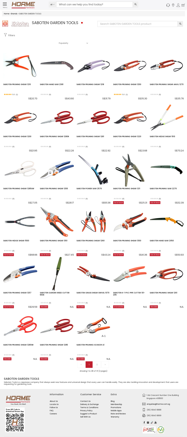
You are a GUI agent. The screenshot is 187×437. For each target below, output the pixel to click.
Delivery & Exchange (89, 396)
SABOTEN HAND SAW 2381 (51, 76)
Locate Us (54, 396)
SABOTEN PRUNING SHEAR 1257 (17, 285)
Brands (14, 13)
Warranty (115, 409)
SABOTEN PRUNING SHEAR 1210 (17, 76)
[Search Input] (94, 4)
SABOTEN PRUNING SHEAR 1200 (17, 128)
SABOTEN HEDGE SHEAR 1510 (162, 128)
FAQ (51, 403)
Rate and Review (118, 406)
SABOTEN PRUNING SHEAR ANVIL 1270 (166, 76)
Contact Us (85, 393)
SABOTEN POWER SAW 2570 (89, 181)
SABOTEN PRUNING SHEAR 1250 (127, 76)
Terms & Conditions (89, 399)
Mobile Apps (116, 403)
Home (6, 13)
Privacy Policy (86, 403)
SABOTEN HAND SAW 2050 (162, 233)
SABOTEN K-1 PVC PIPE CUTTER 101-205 (129, 286)
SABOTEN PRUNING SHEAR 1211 (126, 181)
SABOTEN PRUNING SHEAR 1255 (54, 181)
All (52, 4)
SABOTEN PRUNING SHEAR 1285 (54, 337)
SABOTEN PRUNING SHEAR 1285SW (18, 181)
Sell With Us (85, 409)
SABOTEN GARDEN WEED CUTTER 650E (54, 286)
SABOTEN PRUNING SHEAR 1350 (127, 233)
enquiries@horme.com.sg (158, 396)
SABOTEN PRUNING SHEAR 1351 (53, 233)
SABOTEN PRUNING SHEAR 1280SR (18, 337)
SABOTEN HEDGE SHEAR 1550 (16, 233)
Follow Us (54, 399)
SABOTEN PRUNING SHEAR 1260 (90, 233)
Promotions (116, 399)
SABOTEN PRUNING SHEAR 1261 (163, 285)
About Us (54, 393)
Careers (53, 406)
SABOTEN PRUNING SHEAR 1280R (54, 128)
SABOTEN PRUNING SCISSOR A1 (90, 337)
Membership (116, 396)
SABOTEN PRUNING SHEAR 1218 (90, 76)
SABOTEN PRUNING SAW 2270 (163, 181)
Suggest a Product (88, 406)
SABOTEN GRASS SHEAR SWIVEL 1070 (92, 285)
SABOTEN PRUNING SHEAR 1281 (90, 128)
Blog (113, 393)
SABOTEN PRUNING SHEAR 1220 (127, 128)
